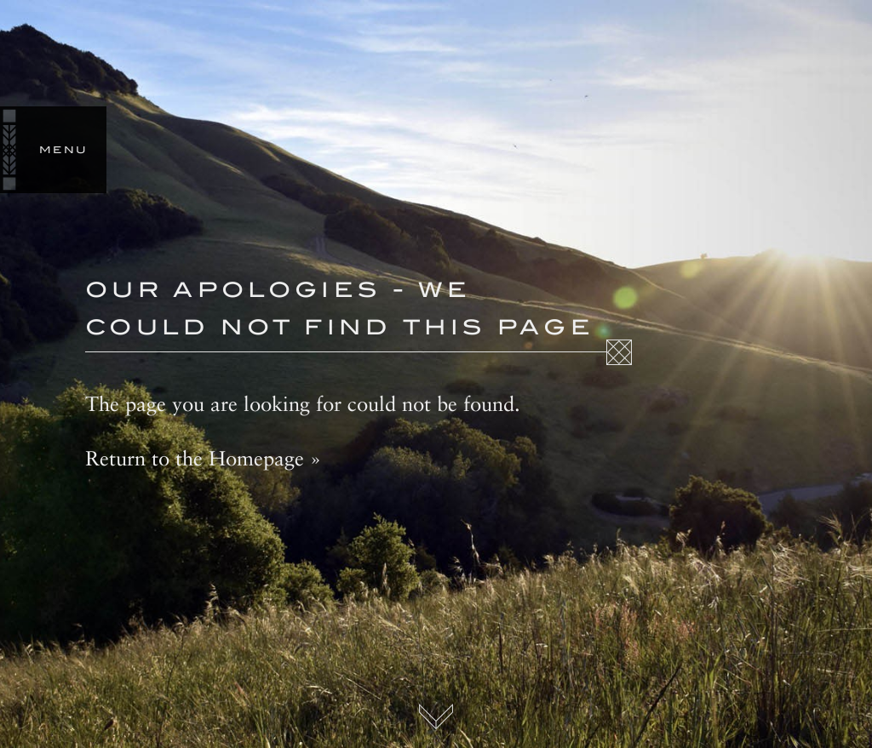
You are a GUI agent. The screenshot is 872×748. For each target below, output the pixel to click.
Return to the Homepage (194, 458)
